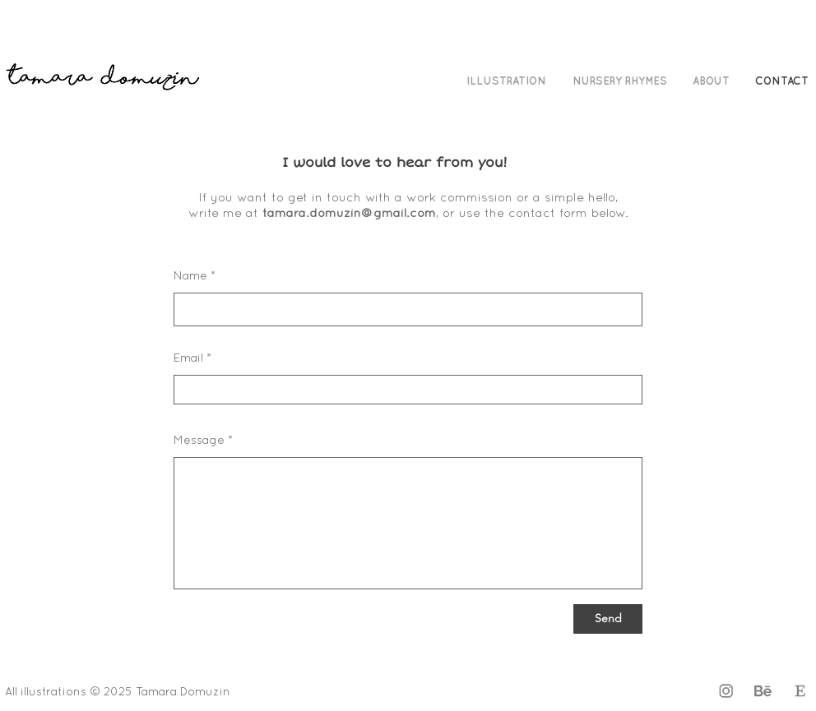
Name (190, 276)
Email (188, 358)
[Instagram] (726, 691)
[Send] (607, 619)
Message (199, 441)
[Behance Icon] (763, 691)
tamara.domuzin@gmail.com (349, 213)
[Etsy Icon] (800, 691)
